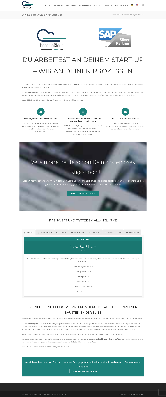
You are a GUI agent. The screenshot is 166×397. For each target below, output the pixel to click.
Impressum (123, 394)
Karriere (97, 5)
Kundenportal (121, 5)
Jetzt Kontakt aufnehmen (84, 371)
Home (47, 5)
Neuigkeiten (58, 5)
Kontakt (108, 5)
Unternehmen (85, 5)
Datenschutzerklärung (136, 394)
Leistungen (71, 5)
